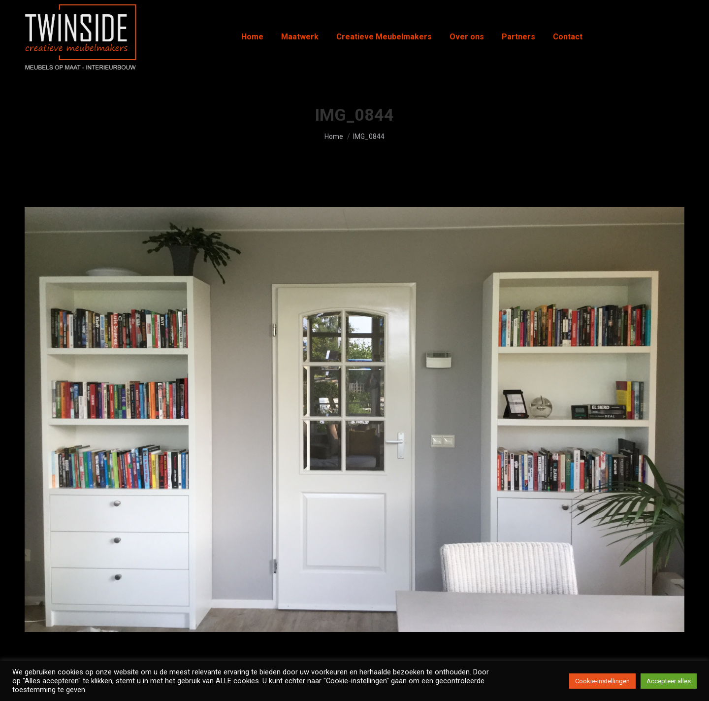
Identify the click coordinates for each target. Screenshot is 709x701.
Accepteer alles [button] (668, 681)
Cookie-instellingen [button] (602, 681)
